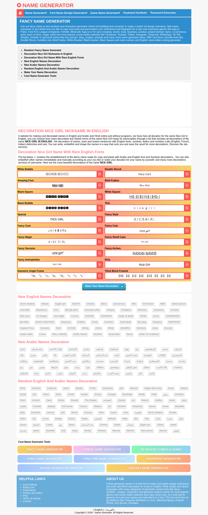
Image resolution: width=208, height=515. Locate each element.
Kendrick (35, 412)
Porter (93, 388)
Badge (58, 418)
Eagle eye (60, 303)
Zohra (98, 328)
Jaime (66, 388)
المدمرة (114, 361)
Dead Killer (114, 334)
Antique (110, 309)
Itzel (63, 430)
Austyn (84, 394)
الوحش (98, 418)
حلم (140, 373)
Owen (46, 394)
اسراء (127, 361)
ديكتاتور (86, 361)
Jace (184, 400)
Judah (23, 406)
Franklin (37, 406)
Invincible (25, 309)
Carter (49, 424)
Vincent (36, 400)
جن (31, 367)
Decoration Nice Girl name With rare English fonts (54, 57)
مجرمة (182, 361)
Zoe (122, 388)
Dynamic (44, 328)
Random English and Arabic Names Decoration (51, 68)
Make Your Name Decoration (40, 72)
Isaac (75, 430)
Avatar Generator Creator (61, 468)
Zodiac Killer (26, 334)
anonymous (119, 303)
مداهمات (177, 367)
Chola (95, 322)
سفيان (130, 424)
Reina (61, 400)
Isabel (173, 424)
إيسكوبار (114, 349)
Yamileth (50, 430)
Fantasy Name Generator (148, 468)
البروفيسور (150, 349)
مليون (176, 430)
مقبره (86, 349)
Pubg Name (29, 490)
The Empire (91, 400)
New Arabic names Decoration (42, 65)
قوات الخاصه (55, 349)
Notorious (66, 322)
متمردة (100, 361)
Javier (172, 400)
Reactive (157, 322)
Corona (74, 316)
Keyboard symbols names (161, 449)
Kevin (171, 388)
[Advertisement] (104, 104)
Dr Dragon (41, 316)
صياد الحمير (131, 355)
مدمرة (169, 361)
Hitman (45, 303)
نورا (88, 367)
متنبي (165, 349)
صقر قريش (37, 349)
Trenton (83, 406)
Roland (74, 400)
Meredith (179, 406)
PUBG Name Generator (44, 458)
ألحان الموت (69, 355)
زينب (77, 367)
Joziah (71, 394)
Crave (156, 316)
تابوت (59, 373)
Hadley (158, 400)
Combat (175, 309)
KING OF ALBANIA (149, 334)
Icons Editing (30, 484)
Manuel (134, 388)
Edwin (117, 424)
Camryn (88, 412)
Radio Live (28, 487)
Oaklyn (184, 388)
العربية (110, 509)
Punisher (108, 322)
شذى (22, 349)
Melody (111, 418)
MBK (162, 303)
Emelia (172, 412)
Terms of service (32, 498)
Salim (23, 418)
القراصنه (73, 349)
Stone (130, 334)
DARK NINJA (80, 334)
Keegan (112, 394)
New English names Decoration (42, 61)
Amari (165, 406)
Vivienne (36, 388)
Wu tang (142, 322)
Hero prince (147, 430)
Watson (97, 406)
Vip (34, 418)
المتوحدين (177, 355)
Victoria (103, 424)
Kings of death (126, 316)
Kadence (51, 388)
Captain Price (27, 328)
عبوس (129, 373)
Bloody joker (71, 309)
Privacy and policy (33, 493)
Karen (114, 412)
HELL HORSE (59, 334)
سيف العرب (113, 373)
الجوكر (72, 373)
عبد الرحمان (102, 355)
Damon (163, 430)
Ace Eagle (59, 316)
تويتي (42, 367)
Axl (133, 400)
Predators (126, 309)
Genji (155, 328)
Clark (22, 400)
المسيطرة (154, 361)
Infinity (85, 328)
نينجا (36, 373)
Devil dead (125, 322)
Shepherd (137, 406)
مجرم (33, 355)
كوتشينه (148, 355)
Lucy (158, 418)
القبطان (24, 373)
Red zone (25, 316)
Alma (58, 394)
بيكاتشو (97, 373)
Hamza (50, 412)
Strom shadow (27, 303)
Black (104, 303)
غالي (45, 355)
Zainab (121, 400)
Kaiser (71, 418)
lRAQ (111, 328)
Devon (152, 406)
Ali (109, 406)
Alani (101, 412)
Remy (74, 412)
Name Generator (47, 5)
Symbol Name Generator (101, 449)
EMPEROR (174, 322)
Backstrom (41, 309)
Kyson (23, 424)
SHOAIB (89, 316)
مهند (127, 349)
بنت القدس (70, 361)
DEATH (76, 303)
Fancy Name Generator (44, 449)
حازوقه (54, 367)
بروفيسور (114, 367)
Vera (125, 412)
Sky (136, 418)
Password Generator (163, 12)
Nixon (72, 424)
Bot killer (24, 322)
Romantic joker (92, 309)
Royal (23, 394)
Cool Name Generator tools (40, 76)
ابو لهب (99, 349)
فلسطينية (38, 361)
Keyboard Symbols (135, 12)
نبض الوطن (131, 367)
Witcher (130, 430)
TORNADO (106, 316)
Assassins (159, 309)
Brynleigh (127, 394)
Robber (81, 322)
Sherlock (141, 328)
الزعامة (85, 355)
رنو (21, 367)
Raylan (79, 388)
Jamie (36, 430)
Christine (179, 394)
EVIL (56, 309)
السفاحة (107, 400)
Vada (124, 418)
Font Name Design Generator (68, 12)
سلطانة (100, 367)
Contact (27, 501)
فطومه (138, 412)
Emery (98, 394)
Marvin (145, 400)
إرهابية (140, 361)
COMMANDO (173, 316)
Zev (34, 394)
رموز (165, 394)
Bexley (87, 430)
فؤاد (181, 418)
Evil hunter (148, 303)
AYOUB (71, 328)
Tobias (160, 424)
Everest (168, 328)
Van (63, 412)
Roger (85, 418)
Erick (22, 388)
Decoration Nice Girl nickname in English (48, 54)
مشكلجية (54, 361)
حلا (55, 355)
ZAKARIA (125, 328)
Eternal (116, 430)
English (98, 509)
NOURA (98, 334)
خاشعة (36, 424)
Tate (146, 418)
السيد (151, 373)
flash (58, 328)
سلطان (23, 361)
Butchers (142, 309)
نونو (66, 367)
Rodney (102, 430)
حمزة (169, 418)
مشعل (147, 367)
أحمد (116, 355)
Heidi (154, 394)
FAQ (25, 495)
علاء (22, 355)
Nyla (22, 412)
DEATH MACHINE (45, 322)
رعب (84, 373)
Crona (42, 334)
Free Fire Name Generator (104, 458)
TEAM (143, 316)
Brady (142, 394)
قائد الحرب (161, 367)
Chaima (90, 303)
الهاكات (161, 355)
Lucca (45, 418)
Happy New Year (152, 388)
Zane (48, 400)
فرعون (178, 349)
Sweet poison (179, 303)
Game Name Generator (104, 12)
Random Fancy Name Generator (43, 50)
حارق (48, 373)
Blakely (51, 406)
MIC (134, 303)
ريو (137, 349)
